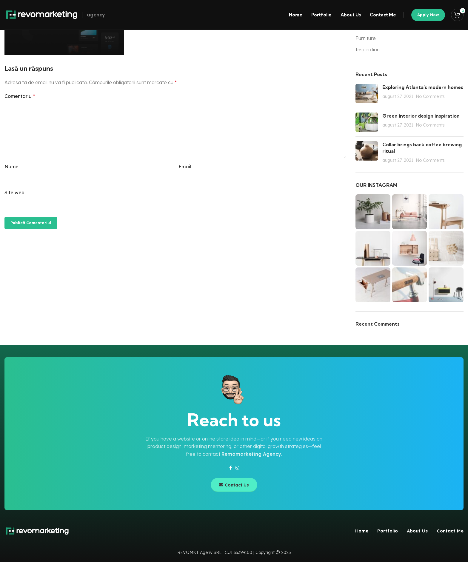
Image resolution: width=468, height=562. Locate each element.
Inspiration (367, 50)
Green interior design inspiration (421, 116)
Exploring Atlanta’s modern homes (422, 87)
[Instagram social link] (237, 468)
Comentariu (19, 96)
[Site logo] (41, 14)
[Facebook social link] (230, 468)
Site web (14, 192)
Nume (11, 167)
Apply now (428, 14)
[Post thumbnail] (366, 93)
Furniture (365, 38)
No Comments (430, 96)
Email (184, 167)
